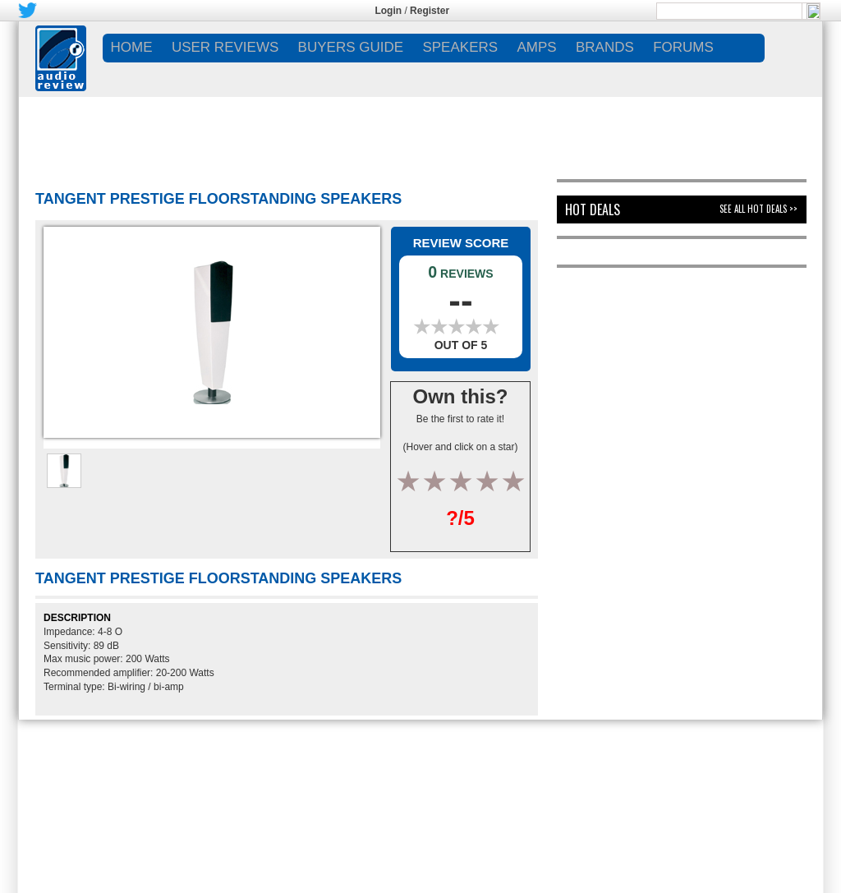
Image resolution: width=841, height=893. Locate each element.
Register (429, 10)
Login (388, 10)
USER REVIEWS (225, 47)
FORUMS (683, 47)
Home (132, 47)
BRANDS (605, 47)
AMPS (536, 47)
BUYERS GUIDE (350, 47)
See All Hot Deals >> (758, 208)
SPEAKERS (460, 47)
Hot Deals (592, 209)
